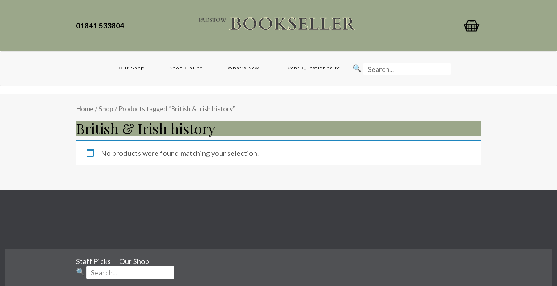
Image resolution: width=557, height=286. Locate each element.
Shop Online (186, 67)
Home (84, 109)
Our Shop (132, 67)
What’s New (244, 67)
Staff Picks (93, 261)
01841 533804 (101, 25)
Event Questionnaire (312, 67)
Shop (106, 109)
